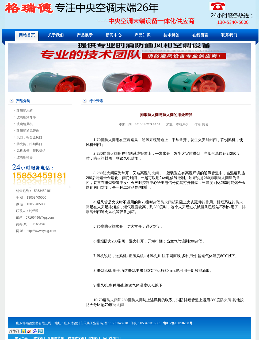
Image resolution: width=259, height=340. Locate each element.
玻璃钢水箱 (25, 111)
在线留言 (200, 35)
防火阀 (110, 140)
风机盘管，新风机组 (31, 151)
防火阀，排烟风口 (29, 144)
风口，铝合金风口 (29, 137)
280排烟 (210, 178)
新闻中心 (114, 35)
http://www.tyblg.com (41, 231)
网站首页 (27, 35)
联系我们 (229, 35)
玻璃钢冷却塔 (26, 117)
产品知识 (143, 35)
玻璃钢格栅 (25, 157)
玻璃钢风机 (25, 124)
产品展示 (85, 35)
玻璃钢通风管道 (28, 131)
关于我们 (56, 35)
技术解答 (171, 35)
